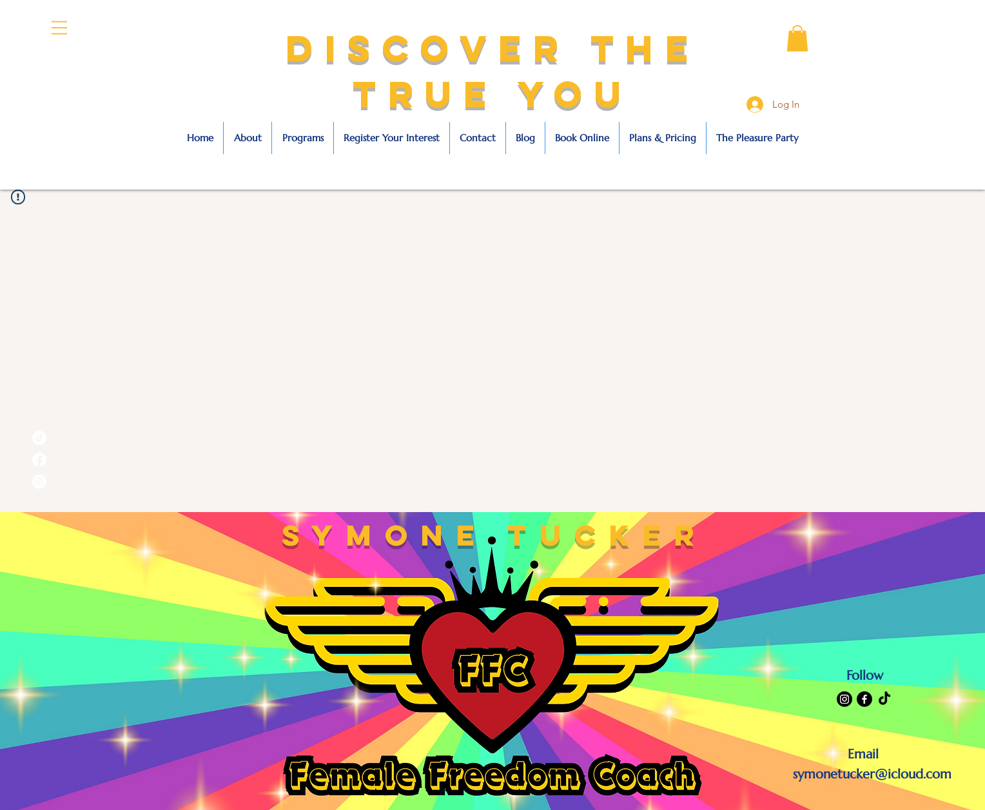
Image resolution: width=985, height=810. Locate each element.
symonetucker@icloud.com (872, 774)
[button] (59, 27)
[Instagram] (844, 699)
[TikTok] (884, 699)
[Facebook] (864, 699)
